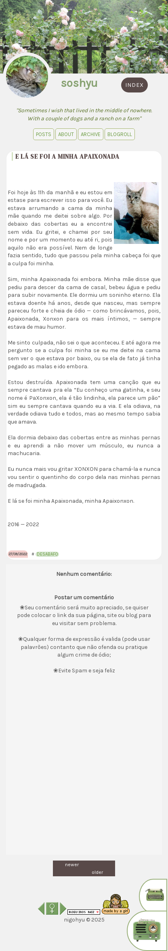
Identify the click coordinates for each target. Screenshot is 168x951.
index (134, 85)
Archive (91, 134)
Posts (43, 134)
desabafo (47, 554)
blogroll (119, 134)
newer (72, 864)
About (66, 134)
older (97, 872)
